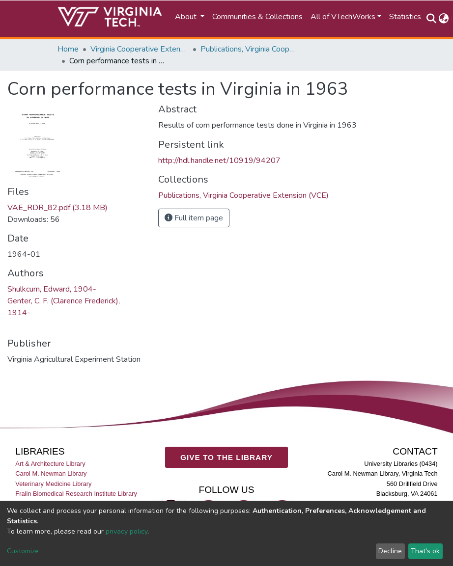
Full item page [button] (194, 218)
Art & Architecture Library (50, 463)
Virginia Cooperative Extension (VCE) (139, 49)
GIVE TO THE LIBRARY (226, 457)
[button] (443, 19)
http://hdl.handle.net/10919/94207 (219, 160)
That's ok (425, 551)
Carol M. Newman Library (50, 474)
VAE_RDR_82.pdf (57, 207)
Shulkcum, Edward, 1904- (51, 289)
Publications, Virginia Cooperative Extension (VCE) (249, 49)
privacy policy (126, 531)
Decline (390, 551)
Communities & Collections (257, 16)
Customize (23, 551)
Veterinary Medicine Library (53, 483)
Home (68, 49)
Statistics (405, 16)
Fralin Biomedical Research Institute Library (76, 493)
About (186, 16)
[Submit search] (431, 19)
